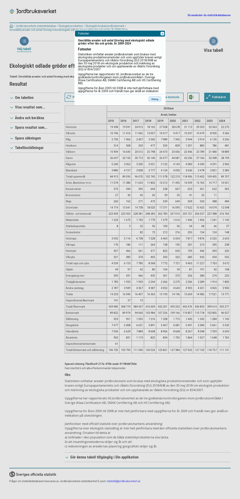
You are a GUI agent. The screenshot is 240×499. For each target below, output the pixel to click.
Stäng (154, 99)
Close (162, 33)
